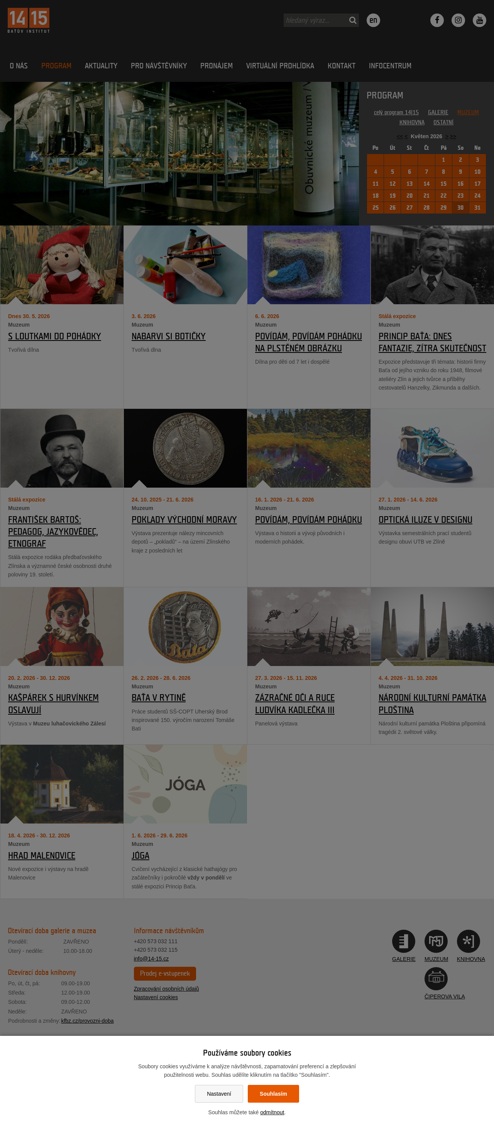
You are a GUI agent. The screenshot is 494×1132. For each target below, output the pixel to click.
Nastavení (219, 1094)
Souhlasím (273, 1094)
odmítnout (272, 1112)
